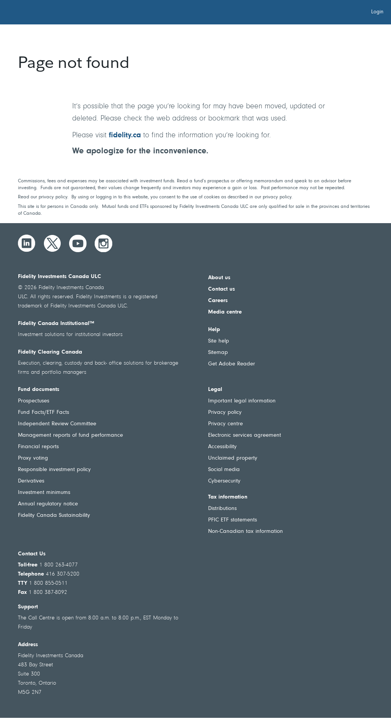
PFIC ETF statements (232, 520)
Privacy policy (225, 412)
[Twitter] (52, 243)
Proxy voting (33, 458)
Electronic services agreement (244, 435)
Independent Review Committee (57, 424)
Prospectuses (33, 401)
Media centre (225, 312)
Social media (224, 470)
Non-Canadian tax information (245, 531)
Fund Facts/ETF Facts (43, 412)
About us (219, 278)
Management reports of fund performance (70, 435)
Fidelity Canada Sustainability (54, 515)
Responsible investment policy (54, 470)
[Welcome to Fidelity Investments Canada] (48, 13)
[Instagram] (103, 243)
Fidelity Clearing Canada (50, 352)
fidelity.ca (125, 135)
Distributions (222, 508)
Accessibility (222, 447)
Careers (218, 301)
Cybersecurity (224, 481)
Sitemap (218, 352)
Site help (218, 341)
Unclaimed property (232, 458)
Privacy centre (225, 424)
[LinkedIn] (27, 243)
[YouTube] (78, 243)
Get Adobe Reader (231, 364)
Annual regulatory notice (48, 504)
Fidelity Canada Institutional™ (56, 324)
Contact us (221, 289)
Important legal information (242, 401)
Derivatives (31, 481)
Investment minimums (44, 492)
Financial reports (38, 447)
